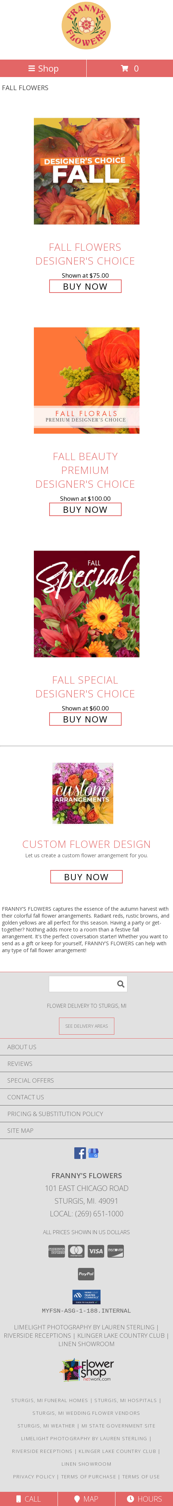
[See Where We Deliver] (86, 1025)
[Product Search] (88, 984)
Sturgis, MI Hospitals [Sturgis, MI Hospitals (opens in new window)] (125, 1400)
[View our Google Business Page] (93, 1156)
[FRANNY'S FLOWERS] (87, 48)
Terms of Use (141, 1476)
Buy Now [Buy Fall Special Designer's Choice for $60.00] (85, 719)
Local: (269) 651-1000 (86, 1214)
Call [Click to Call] (28, 1499)
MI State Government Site (119, 1425)
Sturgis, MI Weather (46, 1425)
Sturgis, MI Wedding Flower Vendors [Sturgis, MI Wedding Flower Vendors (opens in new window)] (86, 1413)
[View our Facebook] (80, 1156)
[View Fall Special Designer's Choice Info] (86, 603)
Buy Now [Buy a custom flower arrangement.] (86, 877)
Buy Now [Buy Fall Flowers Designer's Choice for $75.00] (85, 286)
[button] (86, 1297)
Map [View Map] (86, 1499)
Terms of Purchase (88, 1476)
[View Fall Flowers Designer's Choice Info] (86, 171)
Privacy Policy (34, 1476)
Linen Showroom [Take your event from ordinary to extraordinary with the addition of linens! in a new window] (86, 1344)
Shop (43, 68)
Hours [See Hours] (144, 1499)
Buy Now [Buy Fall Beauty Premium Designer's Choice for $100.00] (85, 509)
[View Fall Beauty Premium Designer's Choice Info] (86, 380)
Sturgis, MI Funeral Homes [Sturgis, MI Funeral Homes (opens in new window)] (50, 1400)
